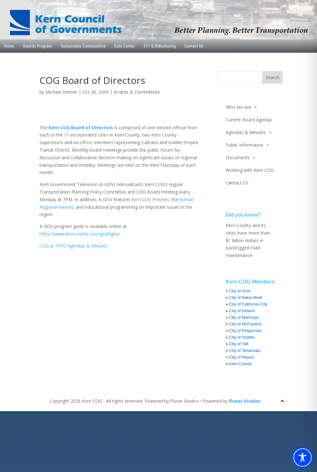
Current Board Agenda (249, 120)
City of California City (248, 304)
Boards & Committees (137, 92)
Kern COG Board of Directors (81, 128)
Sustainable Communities (83, 46)
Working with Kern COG (250, 172)
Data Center (124, 46)
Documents (241, 157)
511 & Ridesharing (159, 46)
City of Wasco (241, 357)
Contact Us (194, 46)
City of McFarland (245, 324)
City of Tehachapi (245, 350)
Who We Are (242, 107)
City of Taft (238, 343)
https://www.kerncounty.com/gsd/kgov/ (79, 234)
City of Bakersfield (245, 297)
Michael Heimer (61, 92)
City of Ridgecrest (245, 330)
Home (9, 46)
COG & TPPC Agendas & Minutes (73, 246)
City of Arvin (240, 290)
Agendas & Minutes (249, 132)
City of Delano (242, 310)
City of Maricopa (244, 317)
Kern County (240, 363)
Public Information (248, 145)
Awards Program (37, 46)
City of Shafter (242, 337)
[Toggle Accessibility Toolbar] (302, 457)
